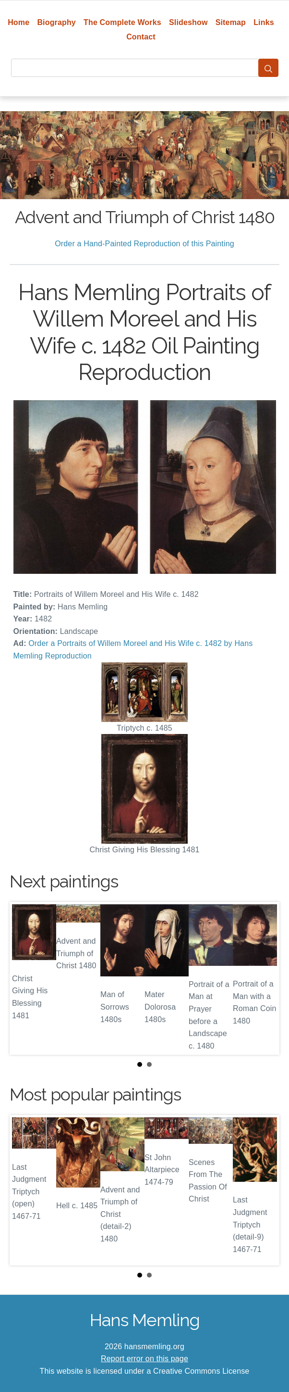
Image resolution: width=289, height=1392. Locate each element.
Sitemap (231, 22)
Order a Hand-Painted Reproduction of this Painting (144, 244)
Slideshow (188, 22)
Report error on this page (144, 1358)
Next (264, 978)
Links (263, 22)
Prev (24, 978)
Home (18, 22)
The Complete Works (122, 22)
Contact (141, 37)
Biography (56, 22)
